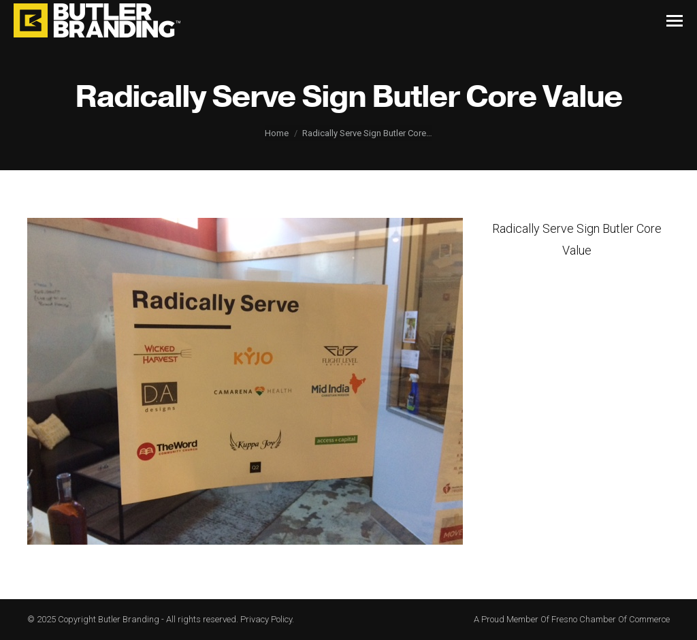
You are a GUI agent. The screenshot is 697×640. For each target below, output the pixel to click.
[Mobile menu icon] (674, 20)
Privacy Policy (266, 619)
